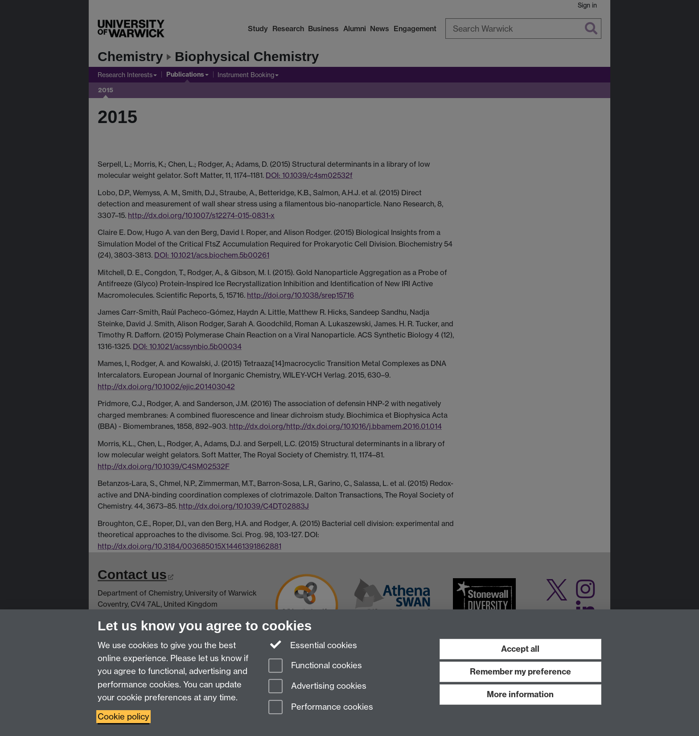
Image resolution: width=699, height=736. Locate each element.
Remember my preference (520, 671)
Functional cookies (315, 666)
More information (520, 694)
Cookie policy (123, 716)
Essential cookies (312, 644)
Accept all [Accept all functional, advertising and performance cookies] (520, 649)
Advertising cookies (317, 686)
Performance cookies (320, 707)
